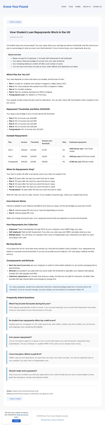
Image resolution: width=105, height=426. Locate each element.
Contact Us (97, 7)
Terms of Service (58, 420)
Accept (16, 421)
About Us (87, 7)
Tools (71, 7)
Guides (78, 7)
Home (63, 7)
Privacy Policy (46, 420)
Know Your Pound (15, 6)
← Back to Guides (14, 22)
